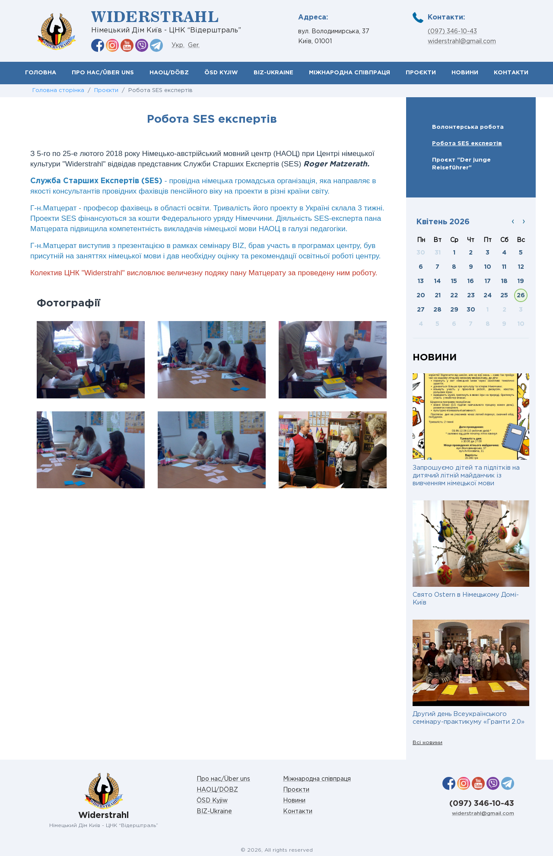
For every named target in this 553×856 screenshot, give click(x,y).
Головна (40, 72)
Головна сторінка (58, 90)
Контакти (511, 72)
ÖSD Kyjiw (221, 72)
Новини (464, 72)
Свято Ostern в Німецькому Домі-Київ (466, 598)
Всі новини (427, 742)
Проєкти (421, 72)
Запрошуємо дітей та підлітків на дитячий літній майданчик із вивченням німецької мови (466, 475)
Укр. (178, 45)
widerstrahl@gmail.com (462, 41)
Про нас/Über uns (103, 72)
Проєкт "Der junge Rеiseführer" (461, 163)
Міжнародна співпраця (349, 72)
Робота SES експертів (467, 143)
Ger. (194, 45)
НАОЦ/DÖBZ (169, 72)
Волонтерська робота (468, 127)
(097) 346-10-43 (452, 31)
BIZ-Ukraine (273, 72)
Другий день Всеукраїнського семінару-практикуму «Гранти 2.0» (468, 718)
